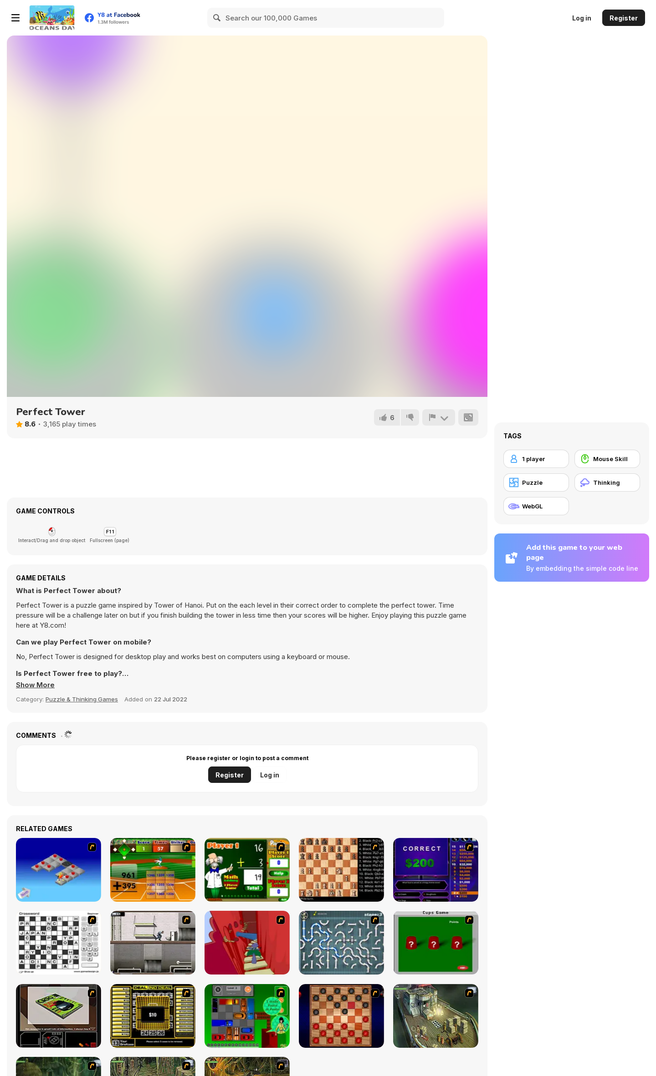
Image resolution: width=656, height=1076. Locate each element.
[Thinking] (607, 482)
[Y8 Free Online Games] (52, 17)
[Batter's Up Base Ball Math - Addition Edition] (152, 870)
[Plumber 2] (341, 942)
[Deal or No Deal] (152, 1016)
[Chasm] (247, 942)
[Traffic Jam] (247, 1016)
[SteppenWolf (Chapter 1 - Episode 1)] (435, 1016)
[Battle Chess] (341, 870)
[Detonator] (58, 870)
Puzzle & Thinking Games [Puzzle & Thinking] (82, 699)
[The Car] (58, 1016)
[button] (35, 685)
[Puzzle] (536, 482)
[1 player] (536, 459)
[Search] (217, 18)
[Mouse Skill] (607, 459)
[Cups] (435, 942)
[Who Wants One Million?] (435, 870)
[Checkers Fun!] (341, 1016)
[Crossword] (58, 942)
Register (624, 18)
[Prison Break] (152, 942)
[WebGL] (536, 506)
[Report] (438, 417)
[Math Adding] (247, 870)
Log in (581, 18)
